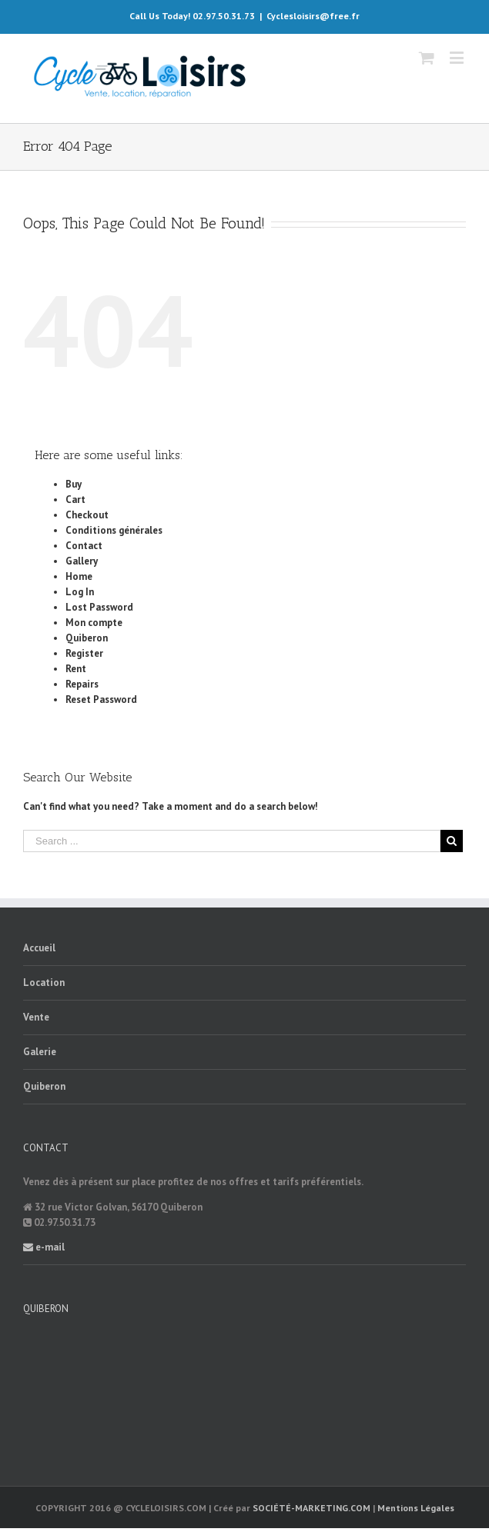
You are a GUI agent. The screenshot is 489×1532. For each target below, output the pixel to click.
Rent (75, 668)
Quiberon (86, 637)
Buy (73, 484)
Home (78, 576)
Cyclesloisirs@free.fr (313, 16)
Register (84, 653)
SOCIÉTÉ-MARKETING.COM (311, 1508)
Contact (83, 545)
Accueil (39, 947)
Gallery (81, 561)
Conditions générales (113, 530)
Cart (75, 499)
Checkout (87, 514)
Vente (36, 1017)
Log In (79, 591)
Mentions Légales (415, 1508)
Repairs (82, 684)
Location (44, 982)
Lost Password (99, 607)
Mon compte (93, 622)
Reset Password (101, 699)
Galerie (39, 1051)
